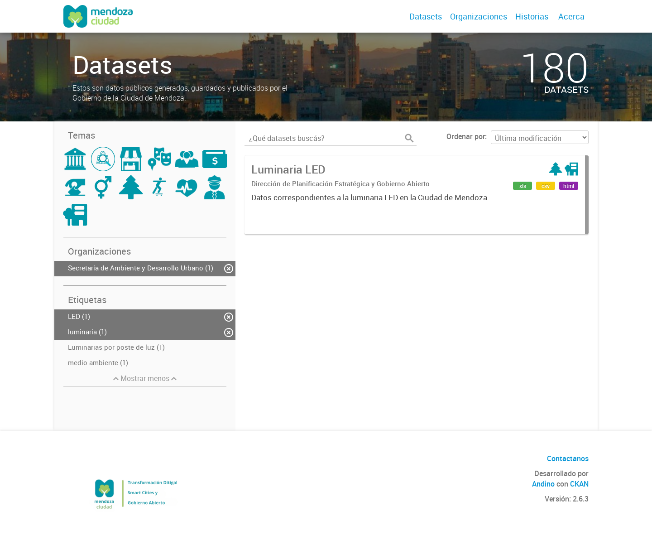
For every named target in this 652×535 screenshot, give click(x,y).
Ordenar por (465, 136)
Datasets (425, 16)
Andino (543, 484)
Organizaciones (478, 16)
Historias (531, 16)
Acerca (571, 16)
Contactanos (568, 458)
